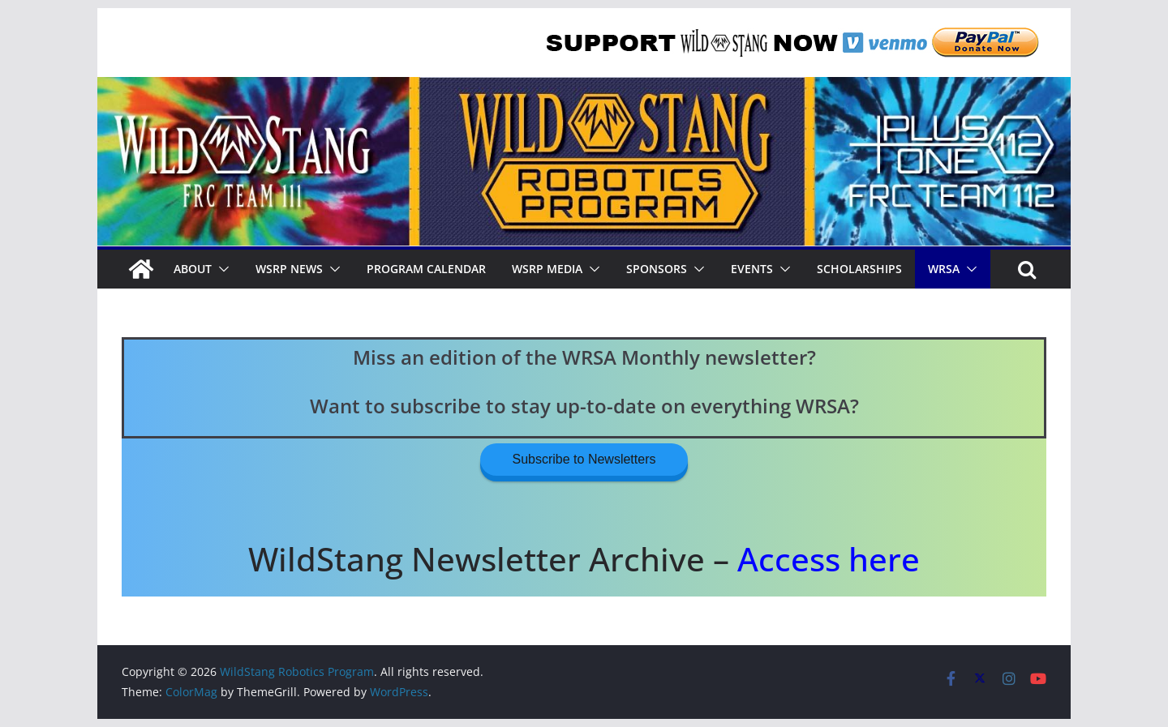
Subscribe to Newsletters (584, 459)
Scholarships (859, 268)
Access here (828, 559)
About (193, 268)
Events (752, 268)
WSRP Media (547, 268)
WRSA (944, 268)
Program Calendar (426, 268)
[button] (221, 269)
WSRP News (289, 268)
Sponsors (656, 268)
